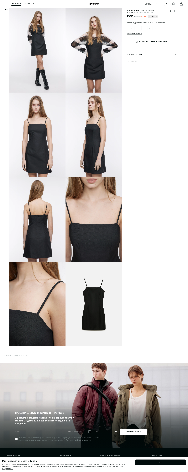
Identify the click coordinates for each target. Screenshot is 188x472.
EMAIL (17, 431)
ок (160, 462)
